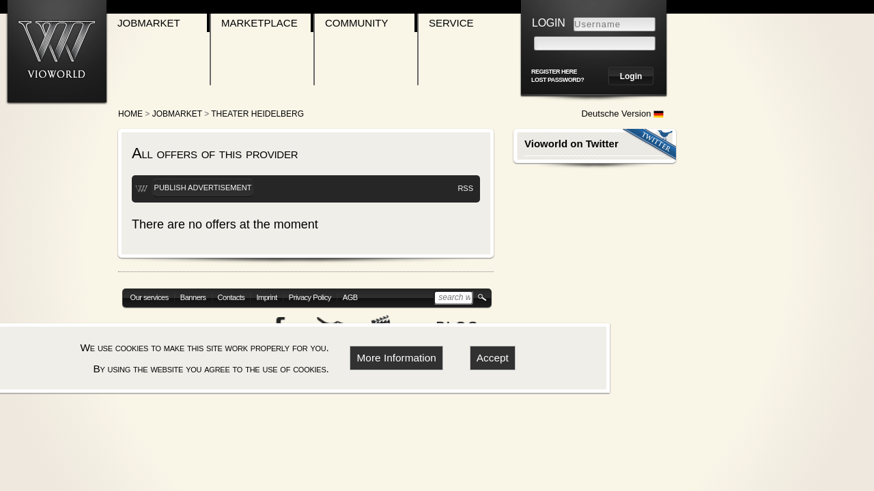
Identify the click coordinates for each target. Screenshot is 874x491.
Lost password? (557, 79)
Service (451, 23)
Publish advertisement (203, 187)
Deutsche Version (622, 113)
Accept (493, 357)
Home (130, 114)
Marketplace (259, 23)
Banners (193, 297)
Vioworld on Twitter (571, 143)
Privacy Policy (310, 297)
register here (554, 71)
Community (357, 23)
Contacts (231, 297)
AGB (350, 297)
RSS (465, 188)
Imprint (266, 297)
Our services (149, 297)
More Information (396, 357)
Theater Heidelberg (257, 114)
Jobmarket (148, 23)
